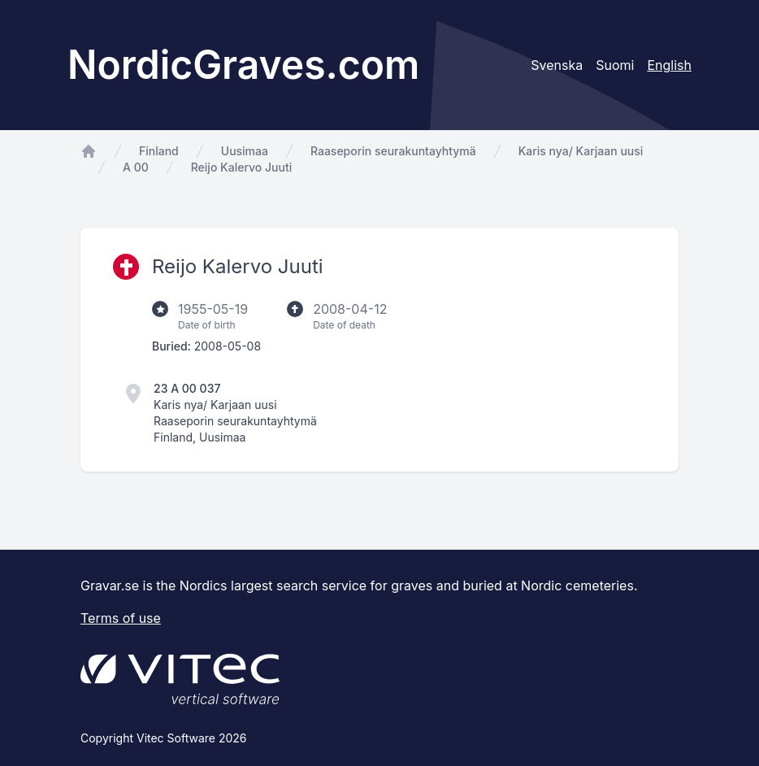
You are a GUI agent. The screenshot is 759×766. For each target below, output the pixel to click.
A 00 (136, 167)
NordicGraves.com (243, 65)
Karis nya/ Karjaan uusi (581, 151)
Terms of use (120, 618)
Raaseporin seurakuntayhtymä (393, 151)
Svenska (557, 65)
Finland (159, 151)
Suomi (615, 65)
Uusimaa (244, 151)
